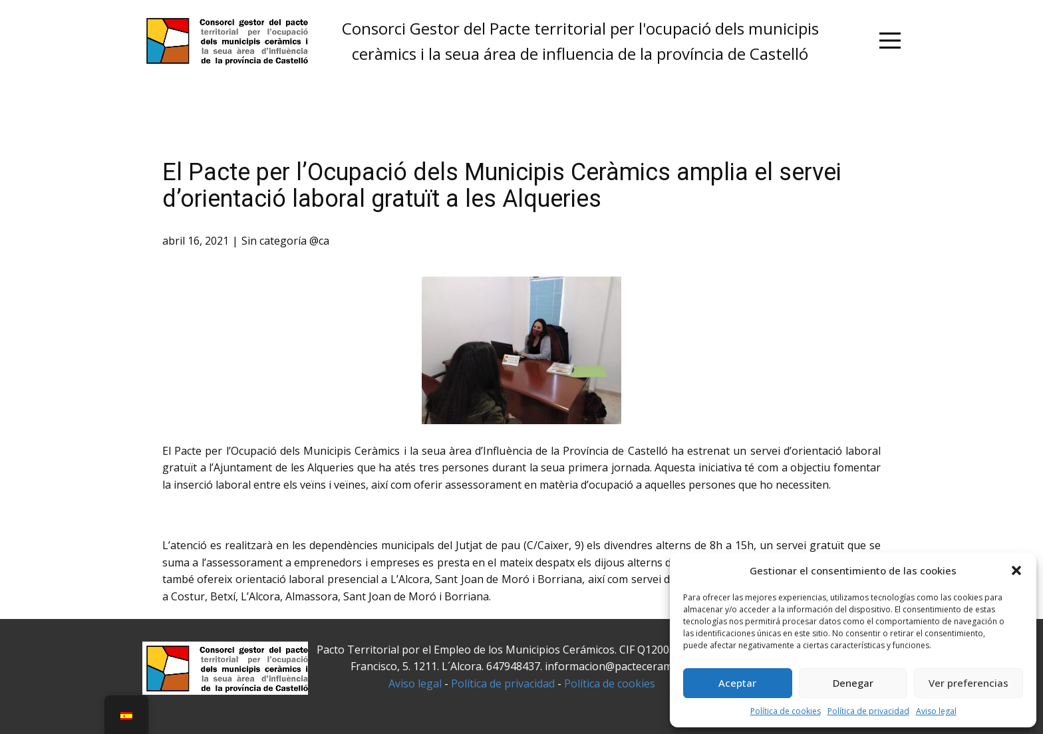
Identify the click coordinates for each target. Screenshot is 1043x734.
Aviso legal (936, 711)
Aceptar (737, 682)
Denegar (853, 682)
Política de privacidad (868, 711)
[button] (1016, 570)
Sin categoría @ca (285, 240)
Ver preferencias (968, 682)
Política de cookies (785, 711)
